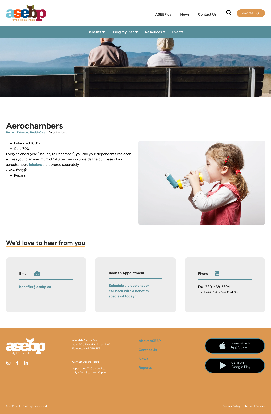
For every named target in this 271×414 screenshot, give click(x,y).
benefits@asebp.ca (35, 287)
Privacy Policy (231, 406)
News (184, 14)
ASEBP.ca (163, 14)
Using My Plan (125, 32)
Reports (145, 367)
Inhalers (35, 164)
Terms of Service (255, 406)
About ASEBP (150, 341)
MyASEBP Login (250, 13)
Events (177, 32)
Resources (155, 32)
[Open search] (229, 12)
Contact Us (207, 14)
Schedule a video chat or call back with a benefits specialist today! (129, 290)
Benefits (97, 32)
